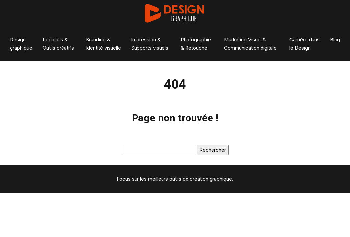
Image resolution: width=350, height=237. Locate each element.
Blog (335, 40)
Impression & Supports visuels (149, 44)
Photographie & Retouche (196, 44)
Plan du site (175, 197)
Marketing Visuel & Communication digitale (250, 44)
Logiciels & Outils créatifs (58, 44)
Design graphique (21, 44)
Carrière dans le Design (304, 44)
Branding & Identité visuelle (103, 44)
